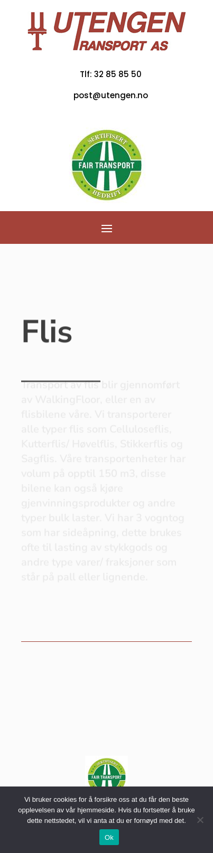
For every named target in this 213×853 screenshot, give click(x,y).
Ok (109, 837)
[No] (200, 819)
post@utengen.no (110, 95)
